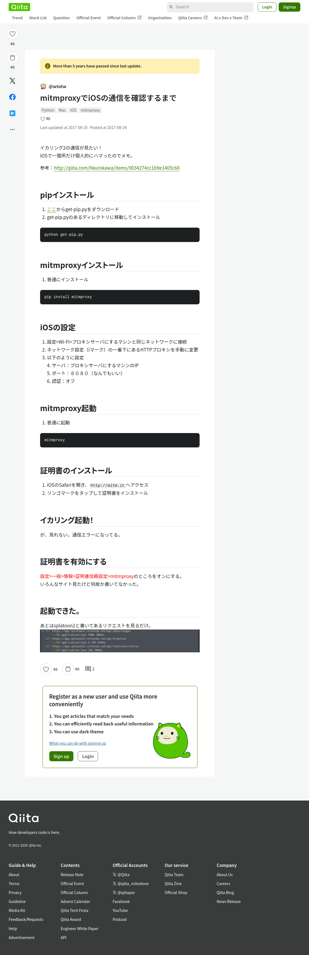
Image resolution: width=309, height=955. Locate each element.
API (63, 937)
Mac (62, 110)
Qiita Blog (225, 892)
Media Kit (17, 910)
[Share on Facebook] (12, 97)
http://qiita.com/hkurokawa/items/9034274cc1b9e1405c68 (117, 167)
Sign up (61, 756)
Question (61, 17)
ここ (51, 209)
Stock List (38, 17)
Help (13, 928)
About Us (225, 874)
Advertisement (22, 937)
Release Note (72, 874)
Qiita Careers (193, 18)
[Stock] (12, 58)
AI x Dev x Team (231, 18)
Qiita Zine (173, 883)
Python (48, 110)
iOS (73, 110)
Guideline (17, 901)
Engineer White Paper (80, 928)
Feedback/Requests (26, 919)
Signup (289, 6)
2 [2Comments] (90, 669)
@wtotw (53, 86)
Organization (160, 17)
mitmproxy (90, 110)
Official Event (88, 17)
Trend (17, 17)
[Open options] (12, 129)
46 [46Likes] (12, 43)
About (14, 874)
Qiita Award (71, 919)
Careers (223, 883)
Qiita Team (174, 874)
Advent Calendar (75, 901)
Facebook (121, 901)
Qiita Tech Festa (74, 910)
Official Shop (176, 892)
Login (267, 6)
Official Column (124, 18)
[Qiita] (19, 7)
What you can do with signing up (77, 743)
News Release (229, 901)
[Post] (12, 81)
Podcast (120, 919)
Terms (14, 883)
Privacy (15, 892)
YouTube (120, 910)
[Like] (12, 34)
